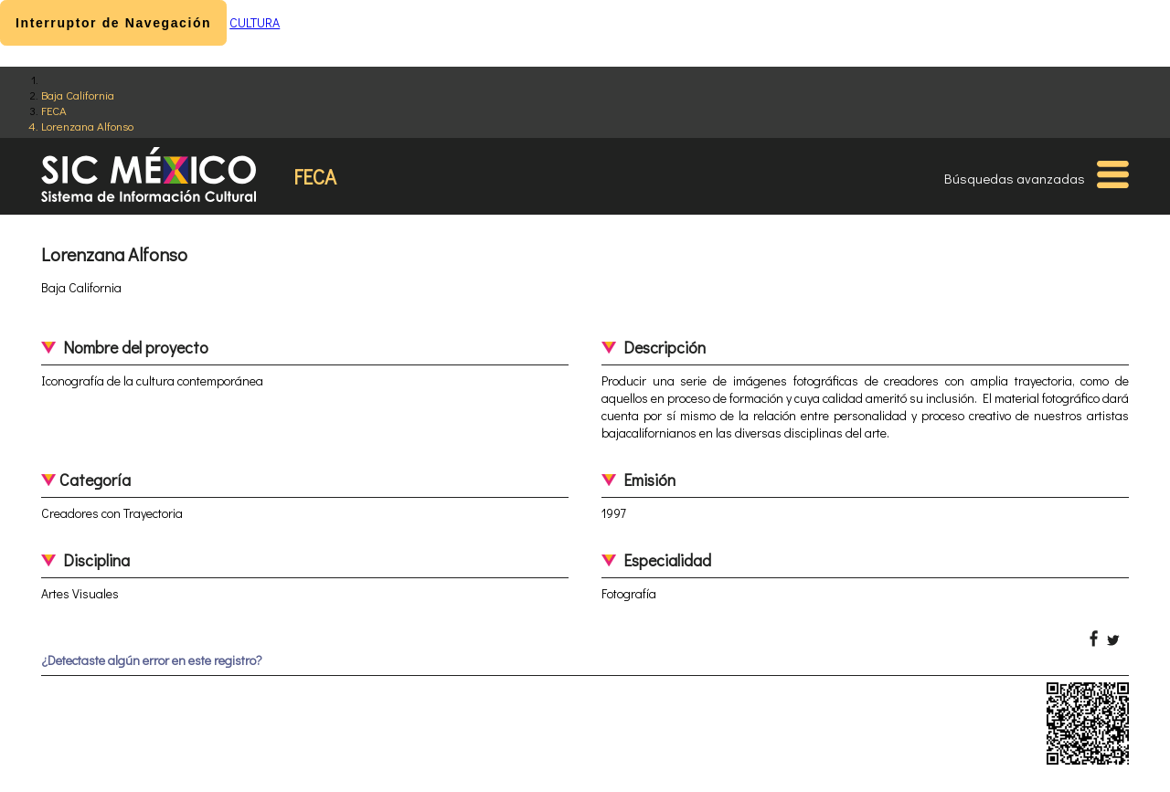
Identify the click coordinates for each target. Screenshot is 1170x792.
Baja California (77, 94)
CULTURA (254, 22)
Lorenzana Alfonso (87, 125)
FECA (54, 110)
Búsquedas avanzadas (1014, 178)
